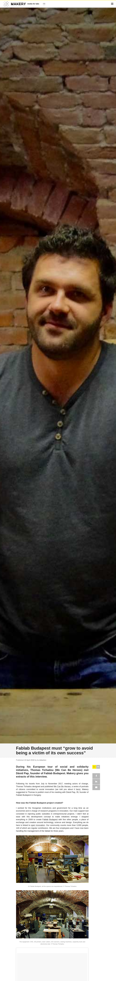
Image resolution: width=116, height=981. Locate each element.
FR (98, 767)
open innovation (38, 825)
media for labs (33, 4)
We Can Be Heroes (62, 786)
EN (94, 767)
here (78, 789)
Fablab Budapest (50, 819)
